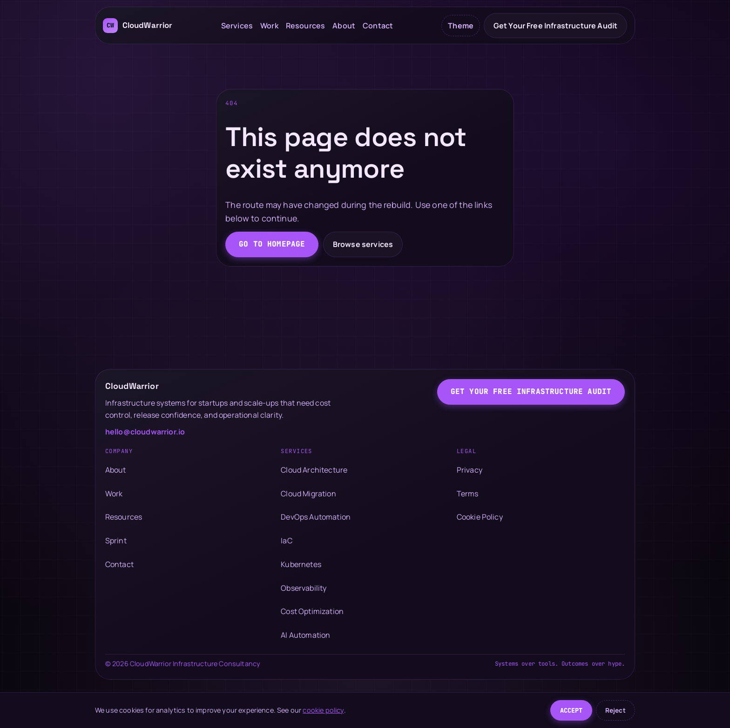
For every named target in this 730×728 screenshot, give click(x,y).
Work (269, 25)
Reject (615, 710)
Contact (378, 25)
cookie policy (323, 710)
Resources (305, 25)
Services (237, 25)
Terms (468, 493)
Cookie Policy (480, 517)
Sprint (116, 540)
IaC (286, 540)
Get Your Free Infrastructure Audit (555, 25)
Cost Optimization (312, 611)
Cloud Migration (308, 493)
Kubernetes (301, 564)
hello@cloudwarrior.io (145, 432)
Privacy (469, 470)
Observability (303, 588)
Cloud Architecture (314, 470)
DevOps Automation (316, 517)
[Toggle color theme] (460, 25)
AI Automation (305, 635)
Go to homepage (272, 244)
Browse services (363, 244)
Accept (571, 710)
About (343, 25)
